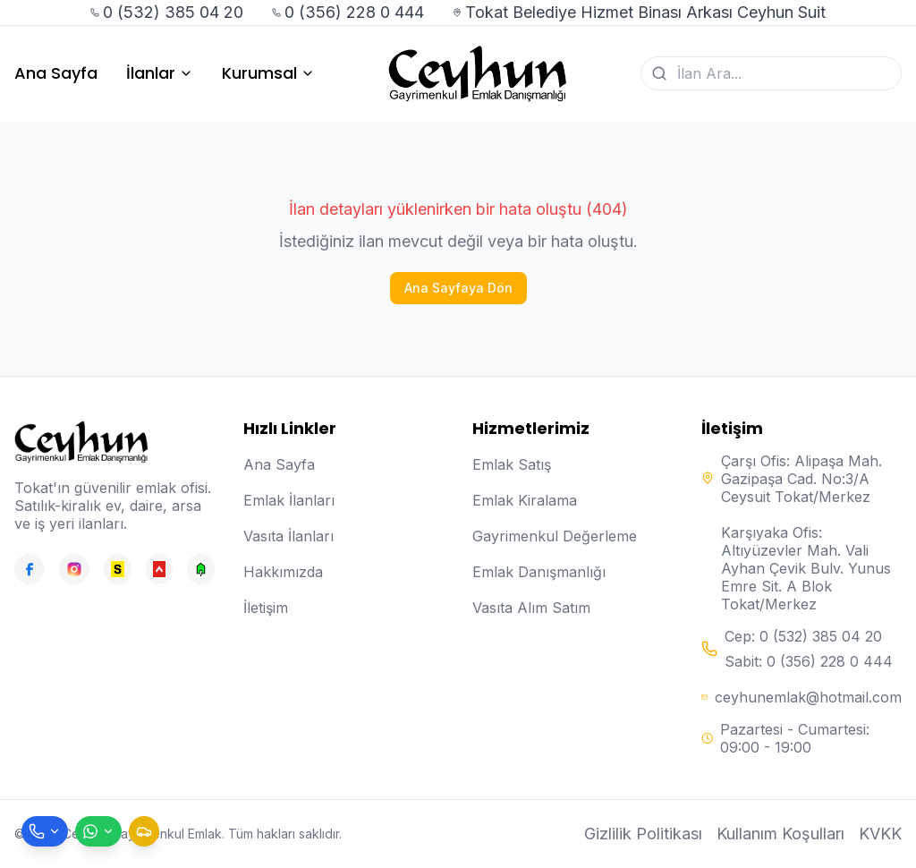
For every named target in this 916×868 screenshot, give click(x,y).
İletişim (265, 608)
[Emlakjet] (201, 569)
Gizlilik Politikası (643, 833)
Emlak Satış (511, 464)
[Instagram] (74, 569)
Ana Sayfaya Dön (458, 287)
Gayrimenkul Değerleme (554, 536)
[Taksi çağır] (144, 831)
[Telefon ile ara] (44, 831)
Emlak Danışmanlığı (539, 572)
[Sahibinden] (117, 569)
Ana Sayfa (56, 73)
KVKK (880, 833)
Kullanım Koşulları (780, 833)
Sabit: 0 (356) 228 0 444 (809, 661)
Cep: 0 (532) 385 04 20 (803, 636)
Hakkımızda (283, 572)
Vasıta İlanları (288, 536)
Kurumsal (268, 73)
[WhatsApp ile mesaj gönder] (98, 831)
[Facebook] (29, 569)
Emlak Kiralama (524, 500)
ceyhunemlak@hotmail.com (808, 697)
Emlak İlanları (289, 500)
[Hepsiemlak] (160, 569)
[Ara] (659, 73)
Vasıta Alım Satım (531, 608)
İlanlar (159, 73)
